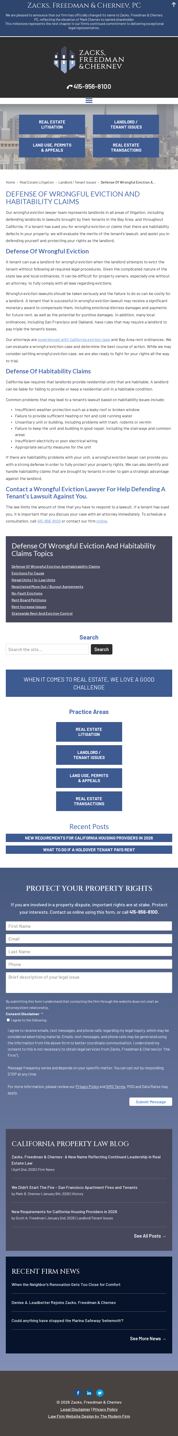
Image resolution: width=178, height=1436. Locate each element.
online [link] (101, 520)
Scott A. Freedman (30, 1218)
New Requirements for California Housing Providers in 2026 (89, 837)
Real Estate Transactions (126, 147)
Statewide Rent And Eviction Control (42, 613)
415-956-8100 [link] (49, 520)
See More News (148, 1338)
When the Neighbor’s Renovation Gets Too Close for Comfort (66, 1284)
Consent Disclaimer (24, 1014)
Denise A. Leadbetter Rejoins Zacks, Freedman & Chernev (64, 1302)
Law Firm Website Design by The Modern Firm (89, 1416)
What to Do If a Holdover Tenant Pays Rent (89, 849)
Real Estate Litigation (52, 124)
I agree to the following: (29, 1020)
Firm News (46, 1169)
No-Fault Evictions (27, 593)
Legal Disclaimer (75, 1409)
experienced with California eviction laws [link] (74, 339)
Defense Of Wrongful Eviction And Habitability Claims (56, 566)
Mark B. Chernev (28, 1193)
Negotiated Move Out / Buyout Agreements (47, 586)
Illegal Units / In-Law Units (33, 580)
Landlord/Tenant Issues (95, 1218)
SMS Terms (115, 1086)
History (77, 1193)
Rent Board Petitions (29, 600)
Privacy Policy (87, 1086)
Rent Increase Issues (29, 606)
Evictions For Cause (28, 573)
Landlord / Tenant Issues (126, 124)
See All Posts (150, 1236)
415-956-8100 (92, 86)
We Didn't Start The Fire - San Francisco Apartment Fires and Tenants (74, 1187)
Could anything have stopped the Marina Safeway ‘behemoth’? (68, 1320)
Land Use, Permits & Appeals (52, 147)
